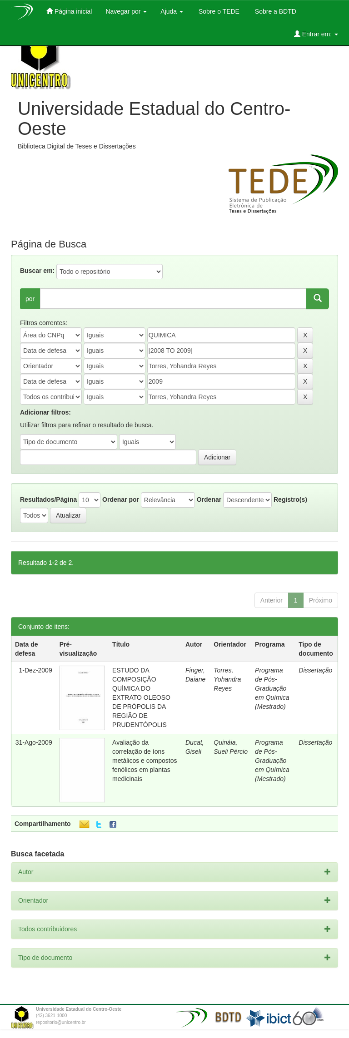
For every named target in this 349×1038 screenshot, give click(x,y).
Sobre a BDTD (274, 11)
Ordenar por (120, 499)
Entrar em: (316, 34)
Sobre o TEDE (218, 11)
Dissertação (315, 670)
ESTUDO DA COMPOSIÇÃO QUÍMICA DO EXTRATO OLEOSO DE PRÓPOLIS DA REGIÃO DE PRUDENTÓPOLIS (141, 697)
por (30, 298)
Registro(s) (290, 499)
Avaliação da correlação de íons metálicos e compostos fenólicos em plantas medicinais (144, 760)
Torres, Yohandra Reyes (227, 679)
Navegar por (126, 11)
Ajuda (171, 11)
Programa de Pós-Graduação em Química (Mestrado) (272, 688)
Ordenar (209, 499)
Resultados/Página (48, 499)
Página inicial (69, 11)
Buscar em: (37, 270)
